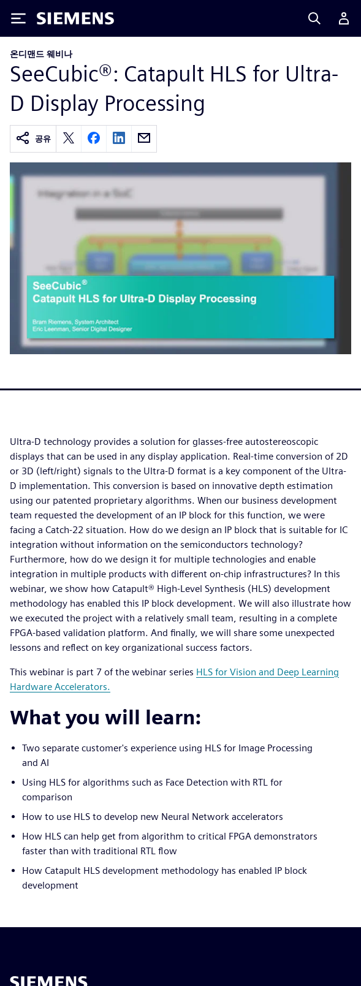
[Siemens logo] (75, 18)
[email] (144, 139)
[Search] (314, 18)
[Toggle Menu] (18, 18)
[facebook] (94, 139)
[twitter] (68, 139)
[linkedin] (119, 139)
